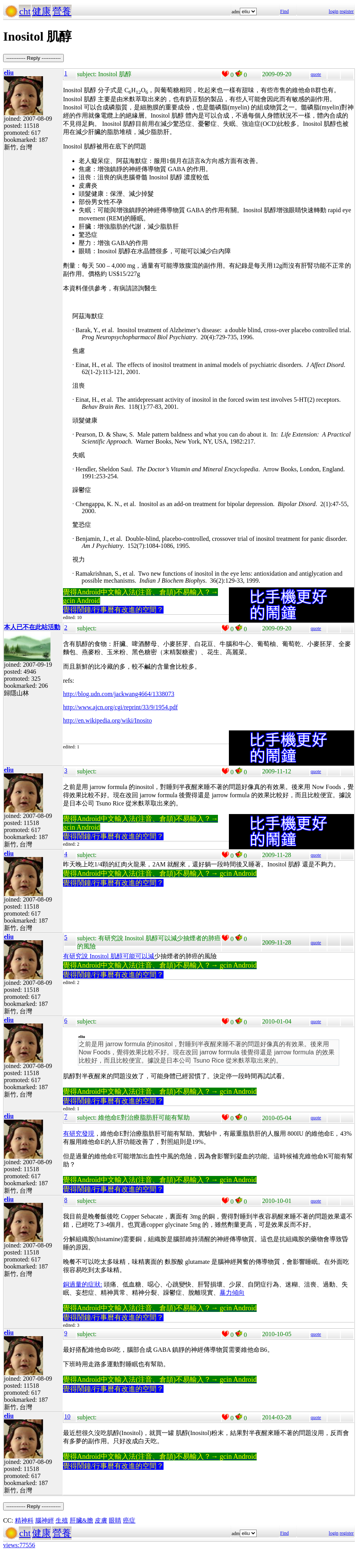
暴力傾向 (232, 1292)
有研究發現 (78, 1133)
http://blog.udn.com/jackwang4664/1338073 (118, 694)
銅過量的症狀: (82, 1284)
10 (67, 1416)
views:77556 (19, 1545)
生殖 (62, 1520)
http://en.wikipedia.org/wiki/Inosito (107, 720)
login (333, 11)
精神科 (24, 1520)
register (347, 11)
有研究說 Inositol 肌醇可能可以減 (108, 956)
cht (25, 11)
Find (284, 11)
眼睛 (115, 1520)
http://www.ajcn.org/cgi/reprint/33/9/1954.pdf (120, 707)
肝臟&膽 (81, 1520)
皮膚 (101, 1520)
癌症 (129, 1520)
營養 (61, 11)
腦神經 (44, 1520)
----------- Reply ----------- (33, 58)
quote (316, 74)
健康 (41, 11)
